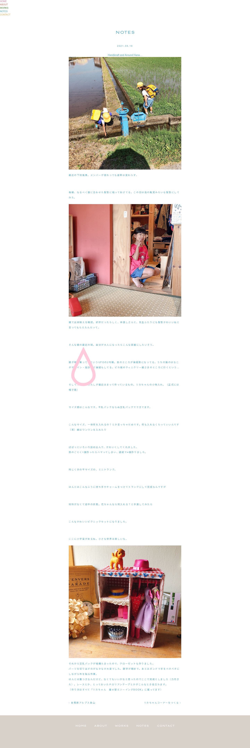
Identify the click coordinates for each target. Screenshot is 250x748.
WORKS (4, 8)
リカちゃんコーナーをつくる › (162, 703)
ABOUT (4, 5)
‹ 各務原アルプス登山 (82, 703)
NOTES (4, 12)
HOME (3, 2)
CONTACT (5, 15)
